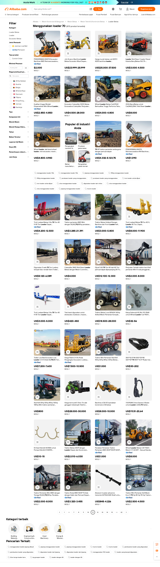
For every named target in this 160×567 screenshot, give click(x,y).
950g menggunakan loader (118, 173)
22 (121, 512)
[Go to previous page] (59, 512)
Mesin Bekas (72, 22)
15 (112, 512)
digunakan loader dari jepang (49, 552)
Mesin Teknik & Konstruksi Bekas (92, 22)
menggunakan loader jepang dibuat (21, 547)
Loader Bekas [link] (113, 22)
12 (97, 512)
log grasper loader (37, 557)
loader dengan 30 (56, 557)
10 (88, 512)
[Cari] (98, 9)
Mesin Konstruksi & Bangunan (53, 22)
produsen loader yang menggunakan (72, 178)
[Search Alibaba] (61, 9)
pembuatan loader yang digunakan (135, 547)
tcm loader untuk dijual (131, 178)
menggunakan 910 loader (100, 552)
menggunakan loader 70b (44, 173)
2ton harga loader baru (17, 557)
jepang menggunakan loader (93, 173)
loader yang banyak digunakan (125, 552)
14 (107, 512)
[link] (157, 544)
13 (102, 512)
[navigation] (18, 267)
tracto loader (90, 189)
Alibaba (35, 22)
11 (92, 512)
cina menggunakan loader (67, 183)
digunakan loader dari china (91, 183)
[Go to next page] (126, 512)
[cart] (121, 9)
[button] (90, 9)
